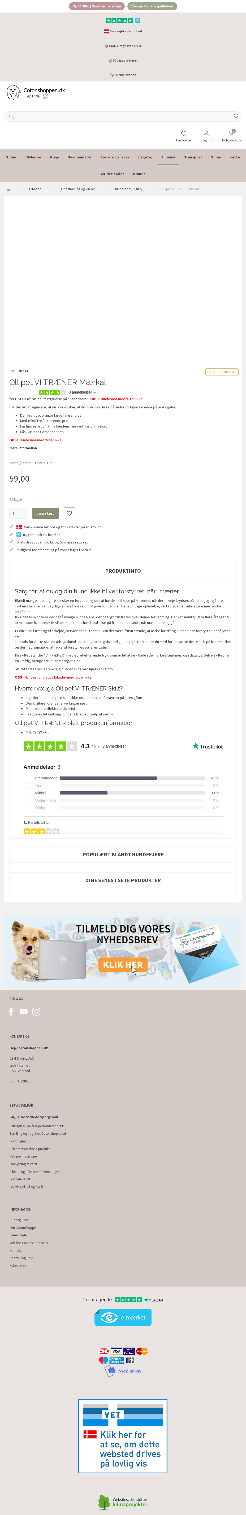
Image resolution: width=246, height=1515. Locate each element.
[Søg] (236, 116)
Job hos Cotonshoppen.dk (29, 1243)
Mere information (23, 448)
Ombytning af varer (23, 1164)
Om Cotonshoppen (23, 1227)
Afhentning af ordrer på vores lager (34, 1171)
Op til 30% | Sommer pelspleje (96, 6)
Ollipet (23, 371)
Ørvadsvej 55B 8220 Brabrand (20, 1068)
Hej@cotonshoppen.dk (29, 1048)
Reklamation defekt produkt (30, 1149)
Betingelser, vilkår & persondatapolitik (37, 1126)
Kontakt (15, 1250)
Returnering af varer (24, 1156)
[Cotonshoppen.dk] (36, 93)
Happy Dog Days (21, 1258)
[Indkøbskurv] (231, 134)
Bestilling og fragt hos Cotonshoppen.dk (38, 1134)
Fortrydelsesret (20, 1179)
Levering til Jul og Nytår (26, 1187)
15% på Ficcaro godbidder (152, 6)
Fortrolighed (18, 1141)
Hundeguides (19, 1220)
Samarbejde (18, 1235)
